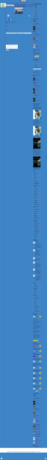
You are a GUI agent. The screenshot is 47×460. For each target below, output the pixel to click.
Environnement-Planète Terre (37, 204)
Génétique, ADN (37, 234)
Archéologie (37, 198)
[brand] (5, 5)
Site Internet (7, 29)
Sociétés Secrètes (37, 232)
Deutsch (35, 12)
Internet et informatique (37, 314)
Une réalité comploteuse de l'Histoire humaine (37, 34)
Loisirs (37, 306)
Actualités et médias (37, 302)
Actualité (37, 189)
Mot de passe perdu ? (39, 67)
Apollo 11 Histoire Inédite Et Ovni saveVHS (37, 450)
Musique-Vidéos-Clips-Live (37, 221)
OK (40, 353)
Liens (29, 4)
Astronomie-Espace (37, 214)
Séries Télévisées (37, 191)
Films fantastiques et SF (37, 227)
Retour (19, 15)
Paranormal (37, 178)
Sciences (37, 176)
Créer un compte (34, 67)
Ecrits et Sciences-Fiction (37, 80)
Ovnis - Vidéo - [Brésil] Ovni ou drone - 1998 (37, 448)
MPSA (36, 6)
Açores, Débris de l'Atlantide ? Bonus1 (38, 434)
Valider (37, 69)
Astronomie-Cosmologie (37, 294)
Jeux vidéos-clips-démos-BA (37, 224)
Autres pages (24, 4)
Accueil (14, 4)
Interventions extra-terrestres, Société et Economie (37, 24)
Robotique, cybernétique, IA (37, 219)
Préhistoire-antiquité (37, 207)
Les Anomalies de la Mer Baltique (38, 28)
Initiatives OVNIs (37, 195)
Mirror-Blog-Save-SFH (30, 6)
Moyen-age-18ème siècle (37, 210)
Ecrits (19, 4)
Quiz (24, 6)
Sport (37, 309)
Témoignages (37, 242)
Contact (32, 4)
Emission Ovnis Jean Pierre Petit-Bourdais (38, 439)
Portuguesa (36, 16)
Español (35, 9)
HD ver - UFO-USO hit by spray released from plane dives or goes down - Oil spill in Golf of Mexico (38, 442)
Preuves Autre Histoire (37, 174)
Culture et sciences (37, 304)
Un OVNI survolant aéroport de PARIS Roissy (37, 436)
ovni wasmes (37, 445)
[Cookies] (1, 458)
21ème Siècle (37, 216)
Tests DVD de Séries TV (37, 237)
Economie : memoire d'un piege (37, 187)
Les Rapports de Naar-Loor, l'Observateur (37, 95)
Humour (37, 200)
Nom (6, 23)
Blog (17, 4)
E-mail (7, 26)
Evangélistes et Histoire (36, 42)
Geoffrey (36, 255)
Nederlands (36, 14)
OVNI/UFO (37, 193)
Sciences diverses (37, 291)
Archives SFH (37, 202)
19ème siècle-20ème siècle (37, 212)
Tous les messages (36, 348)
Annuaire (36, 4)
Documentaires (37, 229)
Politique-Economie (37, 181)
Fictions (37, 180)
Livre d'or (40, 4)
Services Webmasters (37, 311)
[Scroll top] (45, 458)
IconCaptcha (12, 48)
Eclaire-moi (37, 274)
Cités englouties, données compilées (38, 46)
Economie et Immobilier (37, 318)
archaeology (37, 240)
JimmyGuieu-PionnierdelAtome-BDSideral (37, 453)
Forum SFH (20, 6)
